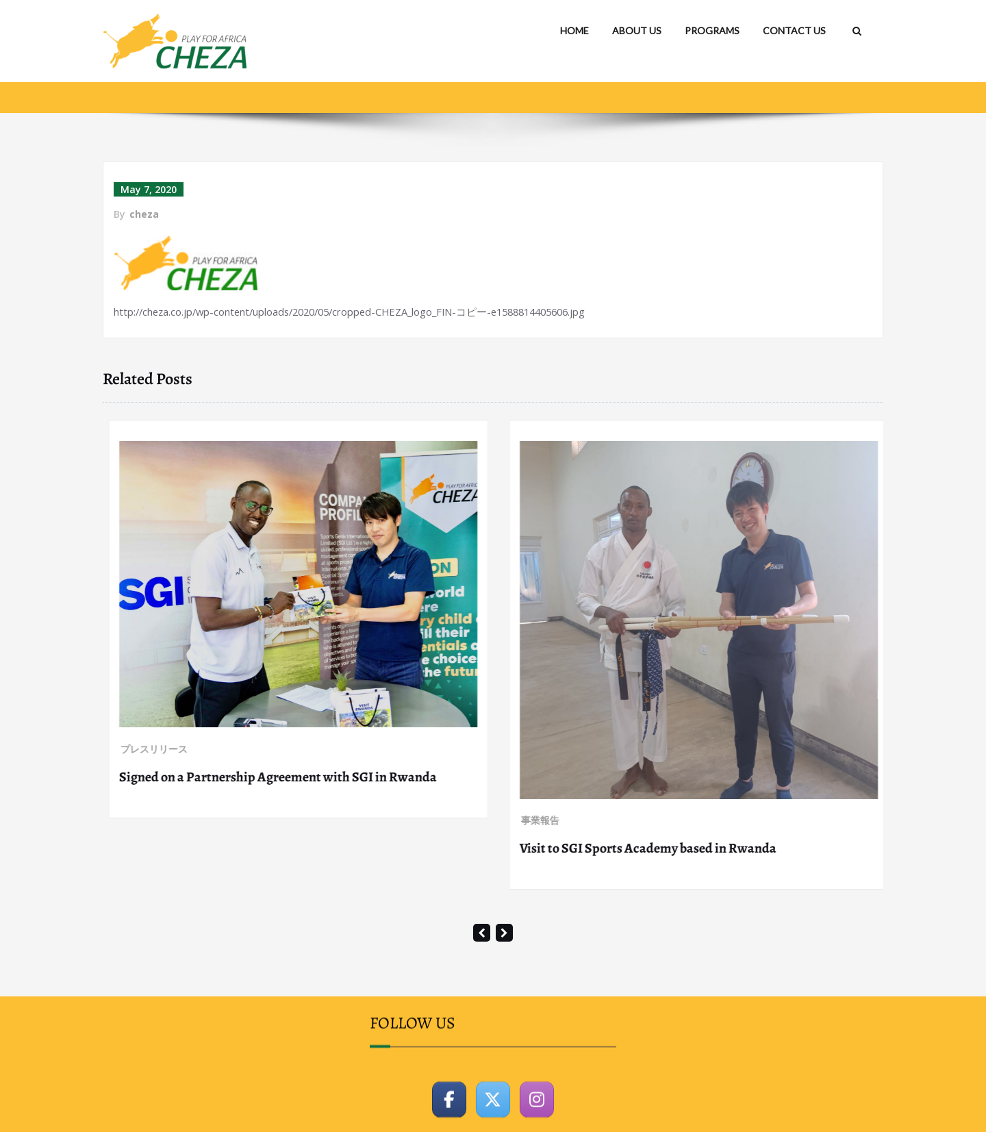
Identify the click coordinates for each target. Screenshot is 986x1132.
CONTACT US (794, 30)
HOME (574, 30)
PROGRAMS (712, 30)
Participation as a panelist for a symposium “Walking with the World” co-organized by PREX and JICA (289, 643)
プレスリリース (148, 606)
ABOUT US (636, 30)
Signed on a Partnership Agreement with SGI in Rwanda (673, 777)
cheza (144, 214)
